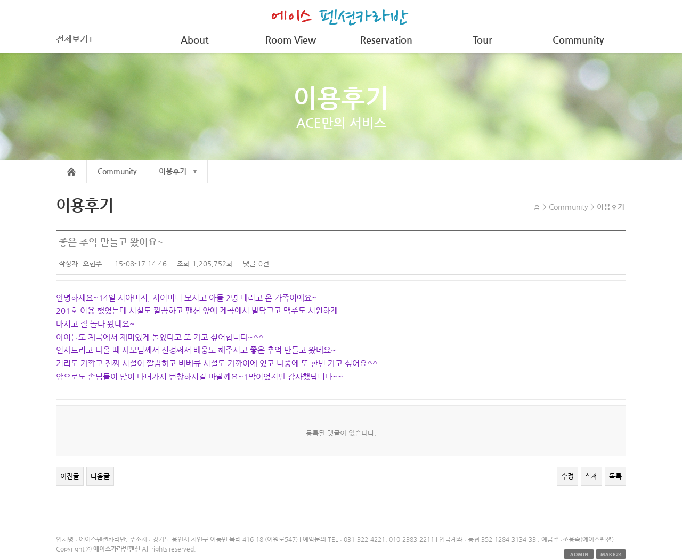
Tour (482, 39)
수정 (567, 476)
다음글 (100, 476)
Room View (290, 39)
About (195, 39)
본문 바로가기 (0, 0)
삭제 (591, 476)
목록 (615, 476)
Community (578, 39)
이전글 (69, 476)
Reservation (386, 39)
